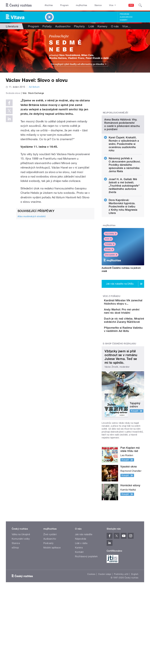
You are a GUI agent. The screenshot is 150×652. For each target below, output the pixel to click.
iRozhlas (47, 5)
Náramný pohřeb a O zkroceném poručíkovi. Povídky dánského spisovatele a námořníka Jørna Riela (125, 189)
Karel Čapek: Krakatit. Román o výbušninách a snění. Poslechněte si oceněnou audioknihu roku (124, 168)
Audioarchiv (126, 17)
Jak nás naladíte (83, 582)
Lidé (91, 26)
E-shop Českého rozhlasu (119, 391)
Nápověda (80, 586)
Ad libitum (34, 87)
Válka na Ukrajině (21, 582)
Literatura (12, 26)
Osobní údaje (104, 622)
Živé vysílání (111, 279)
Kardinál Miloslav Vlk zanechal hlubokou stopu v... (131, 329)
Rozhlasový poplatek (86, 604)
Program (60, 5)
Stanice (87, 5)
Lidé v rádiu (81, 590)
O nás (115, 26)
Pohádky (109, 268)
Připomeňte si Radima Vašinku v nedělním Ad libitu (130, 373)
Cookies (91, 622)
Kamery (123, 20)
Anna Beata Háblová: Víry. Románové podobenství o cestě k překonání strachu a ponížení (122, 148)
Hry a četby (110, 258)
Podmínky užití (121, 622)
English (134, 622)
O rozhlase (101, 5)
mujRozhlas (74, 5)
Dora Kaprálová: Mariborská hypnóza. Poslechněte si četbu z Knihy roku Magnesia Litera (123, 230)
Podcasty (48, 590)
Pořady (47, 26)
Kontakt (79, 599)
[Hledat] (140, 5)
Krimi (108, 263)
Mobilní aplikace (52, 595)
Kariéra (79, 595)
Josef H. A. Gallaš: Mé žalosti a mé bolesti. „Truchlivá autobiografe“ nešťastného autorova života (124, 210)
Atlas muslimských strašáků (32, 266)
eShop (15, 595)
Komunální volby (21, 586)
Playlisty (79, 26)
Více (126, 26)
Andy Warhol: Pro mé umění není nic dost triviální (131, 343)
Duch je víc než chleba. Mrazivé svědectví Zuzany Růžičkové (131, 358)
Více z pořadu (111, 320)
